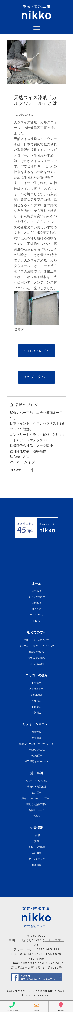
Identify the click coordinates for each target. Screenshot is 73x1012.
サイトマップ (37, 614)
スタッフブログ (36, 597)
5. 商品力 (36, 706)
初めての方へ (36, 632)
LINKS (36, 620)
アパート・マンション (36, 780)
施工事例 (36, 773)
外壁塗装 (36, 732)
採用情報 (36, 865)
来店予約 (36, 609)
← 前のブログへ (36, 350)
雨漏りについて (36, 652)
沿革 (36, 841)
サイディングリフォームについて (36, 646)
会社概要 (36, 853)
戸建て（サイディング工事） (36, 798)
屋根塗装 (36, 737)
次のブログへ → (36, 376)
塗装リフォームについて (36, 640)
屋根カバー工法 (36, 749)
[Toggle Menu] (36, 28)
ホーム (36, 583)
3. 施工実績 (36, 694)
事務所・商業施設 (36, 786)
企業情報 (36, 827)
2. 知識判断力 (36, 689)
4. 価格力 (36, 700)
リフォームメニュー (37, 724)
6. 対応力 (36, 712)
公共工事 (36, 792)
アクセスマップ (36, 859)
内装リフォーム (36, 810)
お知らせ (36, 591)
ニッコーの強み (36, 675)
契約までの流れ (36, 657)
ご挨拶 (36, 835)
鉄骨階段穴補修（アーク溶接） (33, 445)
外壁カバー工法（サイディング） (36, 743)
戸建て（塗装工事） (36, 804)
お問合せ (36, 603)
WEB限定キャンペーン (36, 761)
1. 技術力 (36, 683)
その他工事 (36, 755)
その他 (36, 816)
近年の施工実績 (36, 847)
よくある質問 (37, 663)
